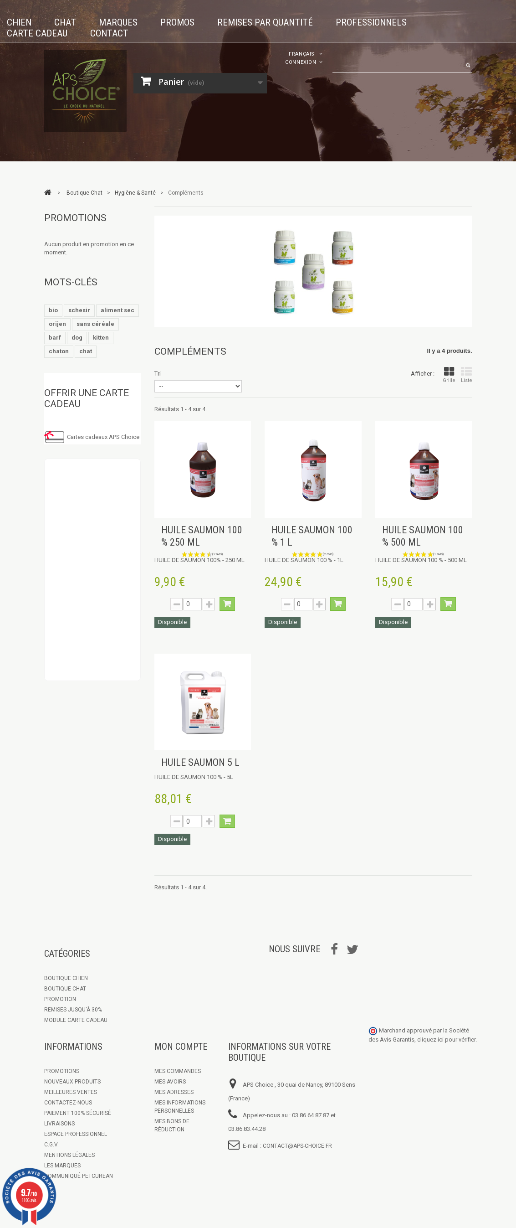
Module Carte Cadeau (75, 1020)
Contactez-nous (68, 1102)
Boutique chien (66, 978)
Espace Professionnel (75, 1134)
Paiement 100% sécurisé (77, 1113)
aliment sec (117, 310)
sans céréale (95, 323)
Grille (449, 374)
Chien (19, 22)
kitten (101, 337)
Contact (109, 33)
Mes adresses (174, 1092)
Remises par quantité (265, 22)
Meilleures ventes (70, 1092)
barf (55, 337)
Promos (177, 22)
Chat (65, 22)
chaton (59, 351)
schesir (79, 310)
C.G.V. (51, 1144)
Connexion (301, 62)
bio (53, 310)
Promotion (60, 999)
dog (77, 337)
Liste (466, 374)
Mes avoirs (170, 1081)
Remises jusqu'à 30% (73, 1009)
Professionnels (371, 22)
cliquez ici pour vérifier (446, 1039)
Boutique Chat (65, 988)
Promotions (75, 217)
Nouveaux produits (72, 1081)
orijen (57, 323)
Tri (157, 373)
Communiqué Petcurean (78, 1176)
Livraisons (59, 1123)
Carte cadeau (37, 33)
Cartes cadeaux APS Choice (103, 436)
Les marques (62, 1165)
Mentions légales (69, 1155)
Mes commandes (177, 1071)
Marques (118, 22)
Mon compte (180, 1046)
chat (85, 351)
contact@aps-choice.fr (297, 1146)
